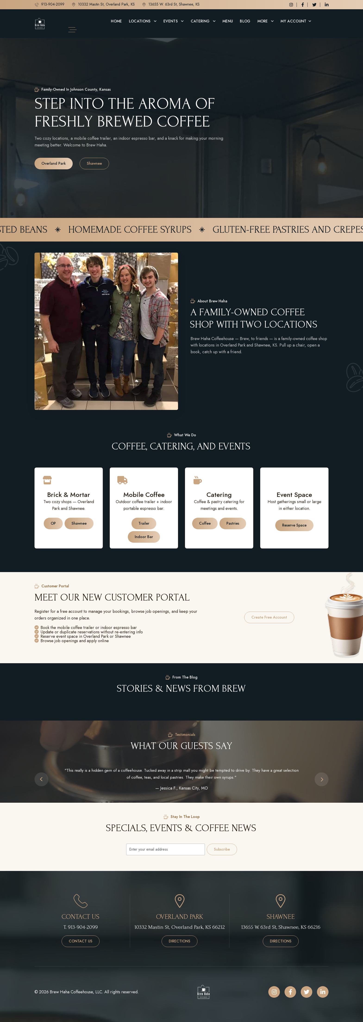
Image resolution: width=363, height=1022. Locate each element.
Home (116, 21)
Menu (227, 21)
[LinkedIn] (327, 5)
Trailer (143, 523)
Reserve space (294, 525)
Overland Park (53, 163)
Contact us (80, 941)
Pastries (232, 523)
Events (171, 21)
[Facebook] (302, 5)
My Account (293, 21)
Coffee (205, 523)
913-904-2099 (49, 4)
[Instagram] (291, 5)
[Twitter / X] (314, 5)
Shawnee (94, 163)
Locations (140, 21)
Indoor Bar (144, 536)
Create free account (269, 617)
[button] (41, 779)
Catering (201, 21)
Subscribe (222, 849)
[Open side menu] (72, 29)
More (263, 21)
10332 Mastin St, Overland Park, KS (103, 4)
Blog (245, 21)
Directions (183, 941)
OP (53, 523)
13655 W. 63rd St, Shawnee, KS (171, 4)
